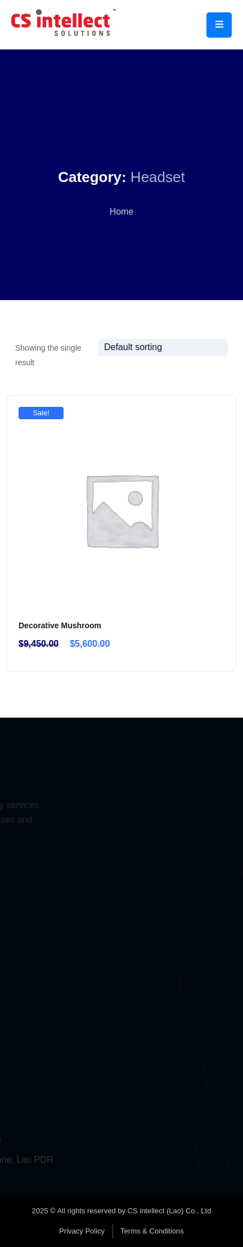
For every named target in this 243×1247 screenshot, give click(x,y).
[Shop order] (163, 347)
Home (122, 211)
